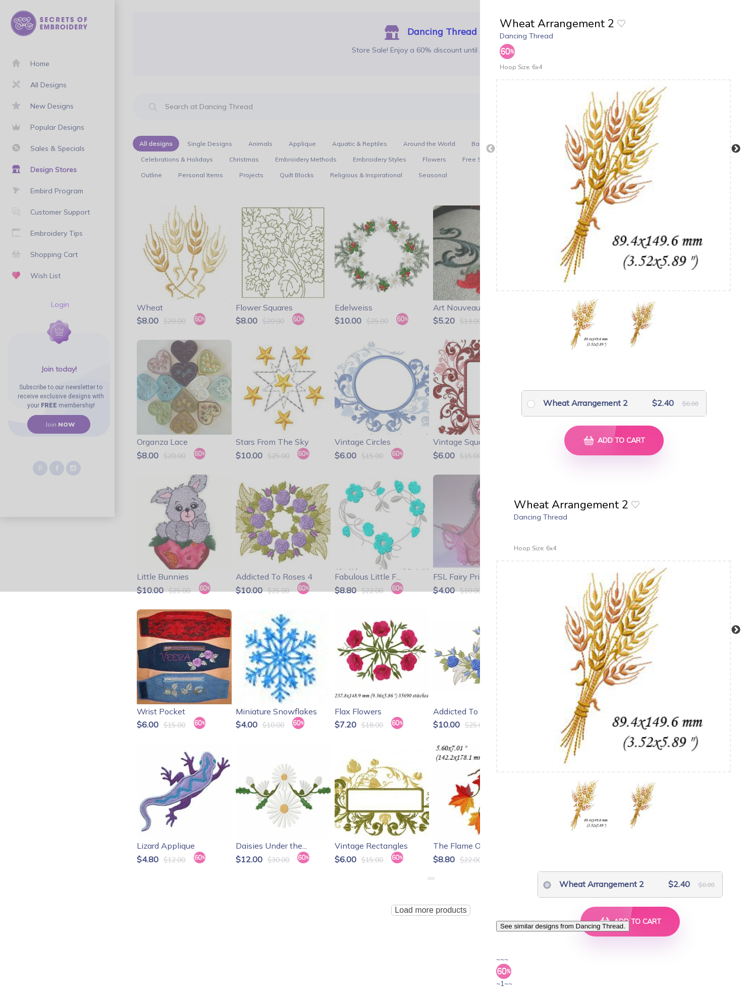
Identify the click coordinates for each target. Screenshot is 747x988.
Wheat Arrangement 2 (585, 402)
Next (736, 149)
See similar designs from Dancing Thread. (562, 926)
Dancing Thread (526, 35)
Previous (491, 149)
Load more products (430, 910)
